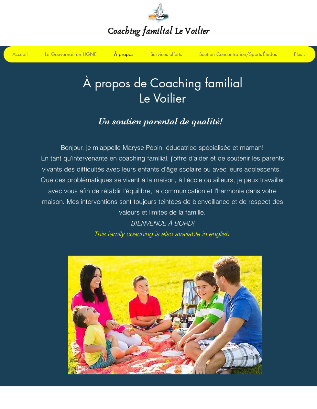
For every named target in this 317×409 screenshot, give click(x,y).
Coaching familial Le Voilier (159, 31)
